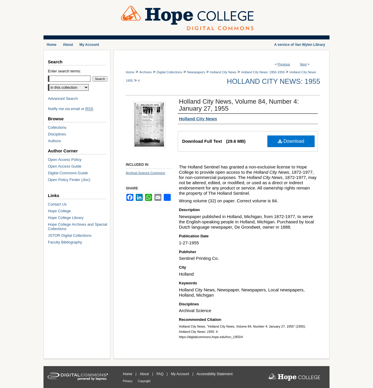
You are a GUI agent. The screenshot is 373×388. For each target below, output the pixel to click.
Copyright (144, 381)
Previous (284, 64)
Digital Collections (169, 72)
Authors (54, 141)
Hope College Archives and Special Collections (77, 226)
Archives (145, 72)
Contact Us (57, 204)
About (145, 374)
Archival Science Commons (145, 173)
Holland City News (223, 72)
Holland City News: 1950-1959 (263, 72)
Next (303, 64)
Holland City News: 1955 (273, 81)
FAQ (160, 374)
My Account (180, 374)
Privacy (128, 381)
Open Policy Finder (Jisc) (69, 180)
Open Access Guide (64, 166)
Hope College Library (65, 217)
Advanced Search (63, 98)
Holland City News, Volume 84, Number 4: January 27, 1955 (239, 105)
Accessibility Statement (215, 374)
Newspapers (196, 72)
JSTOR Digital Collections (69, 235)
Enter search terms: (64, 71)
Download (291, 141)
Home (130, 72)
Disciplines (57, 134)
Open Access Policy (64, 159)
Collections (57, 127)
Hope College (59, 211)
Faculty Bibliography (65, 242)
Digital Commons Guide (68, 173)
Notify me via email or (70, 109)
